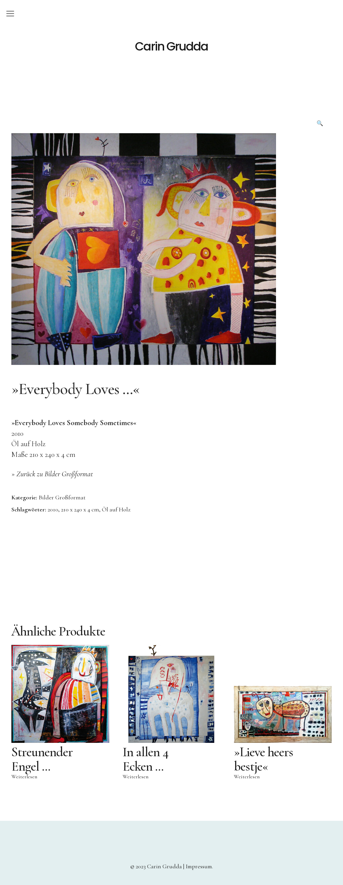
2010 (53, 509)
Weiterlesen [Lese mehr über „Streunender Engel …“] (24, 776)
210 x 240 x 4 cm (80, 509)
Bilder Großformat (62, 497)
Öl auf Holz (116, 509)
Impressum (199, 866)
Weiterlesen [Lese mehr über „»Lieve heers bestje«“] (247, 776)
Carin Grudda (171, 46)
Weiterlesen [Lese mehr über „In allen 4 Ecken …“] (135, 776)
